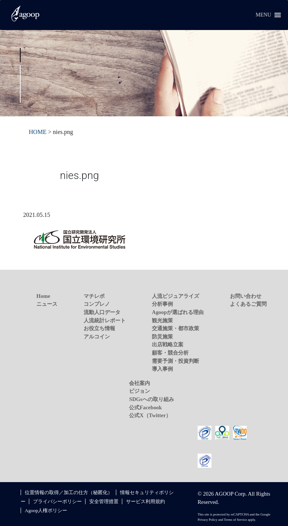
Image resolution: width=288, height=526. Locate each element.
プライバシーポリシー (57, 501)
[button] (263, 15)
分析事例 (162, 304)
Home (43, 296)
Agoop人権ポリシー (46, 510)
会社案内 (139, 383)
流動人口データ (102, 312)
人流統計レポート (105, 320)
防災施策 (162, 337)
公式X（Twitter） (150, 415)
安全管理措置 (103, 501)
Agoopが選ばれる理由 (178, 312)
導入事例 (162, 369)
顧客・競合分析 (170, 353)
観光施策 (162, 320)
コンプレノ (97, 304)
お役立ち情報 (99, 328)
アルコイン (97, 337)
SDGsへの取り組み (151, 399)
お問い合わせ (245, 296)
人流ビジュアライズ (175, 296)
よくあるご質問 (248, 304)
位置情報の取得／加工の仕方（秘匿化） (68, 492)
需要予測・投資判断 (175, 361)
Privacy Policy (208, 519)
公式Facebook (145, 407)
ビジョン (139, 391)
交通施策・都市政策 (175, 328)
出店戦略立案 (167, 344)
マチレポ (94, 296)
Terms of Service (235, 519)
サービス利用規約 (145, 501)
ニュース (46, 304)
